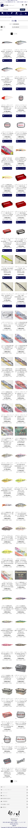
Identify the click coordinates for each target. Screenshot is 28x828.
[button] (25, 14)
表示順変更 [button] (15, 27)
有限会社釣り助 (14, 819)
